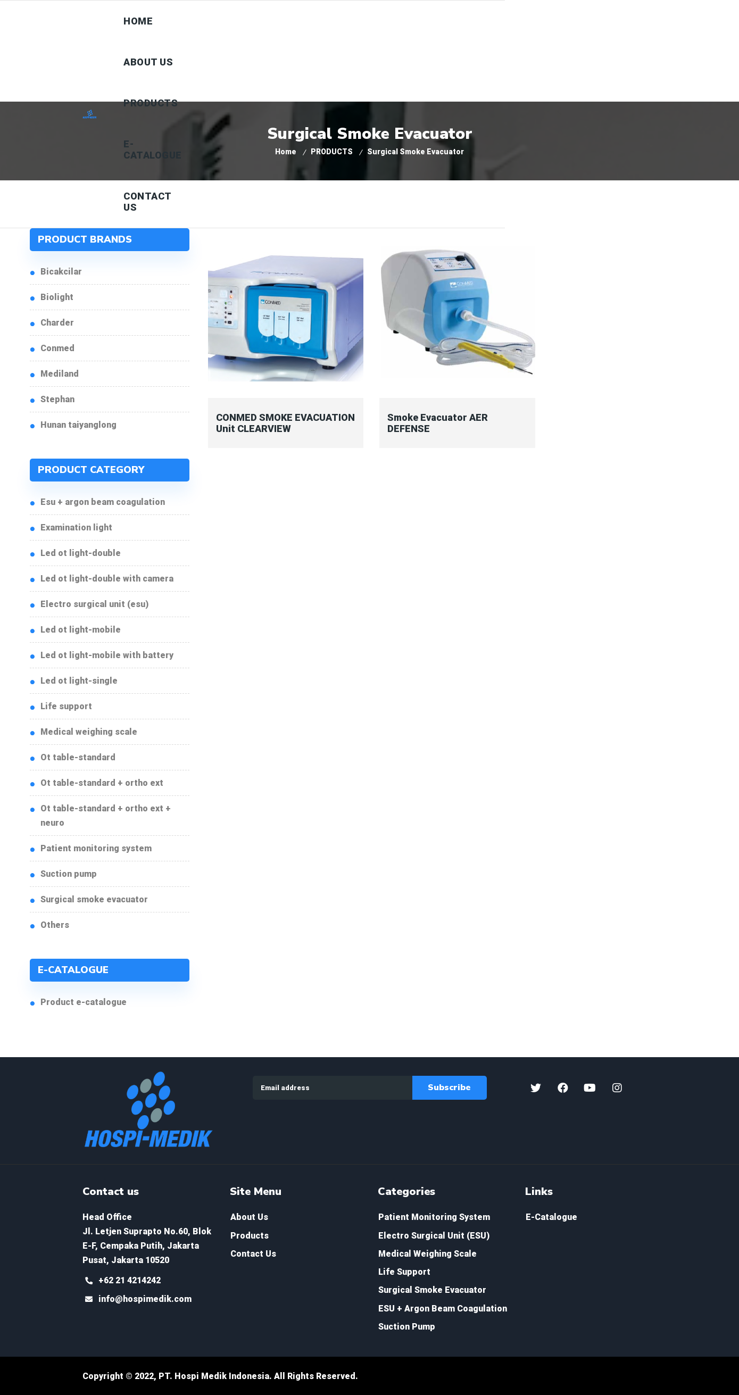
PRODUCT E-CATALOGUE (83, 1002)
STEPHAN (57, 399)
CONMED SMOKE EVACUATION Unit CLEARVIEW (285, 423)
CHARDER (57, 323)
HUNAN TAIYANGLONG (78, 425)
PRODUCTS (332, 151)
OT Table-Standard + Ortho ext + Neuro (105, 815)
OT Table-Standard (77, 757)
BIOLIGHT (56, 297)
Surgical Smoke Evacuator (94, 899)
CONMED (57, 348)
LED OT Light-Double (80, 553)
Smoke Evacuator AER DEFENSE (437, 423)
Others (54, 925)
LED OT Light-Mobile (80, 630)
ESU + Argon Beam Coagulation (102, 502)
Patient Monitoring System (96, 848)
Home (285, 151)
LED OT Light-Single (79, 681)
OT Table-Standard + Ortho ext (101, 783)
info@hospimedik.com (145, 1299)
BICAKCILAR (61, 272)
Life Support (66, 706)
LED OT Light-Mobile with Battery (106, 655)
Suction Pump (68, 874)
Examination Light (76, 527)
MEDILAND (59, 374)
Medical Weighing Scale (88, 732)
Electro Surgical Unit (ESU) (94, 604)
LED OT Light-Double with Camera (106, 579)
